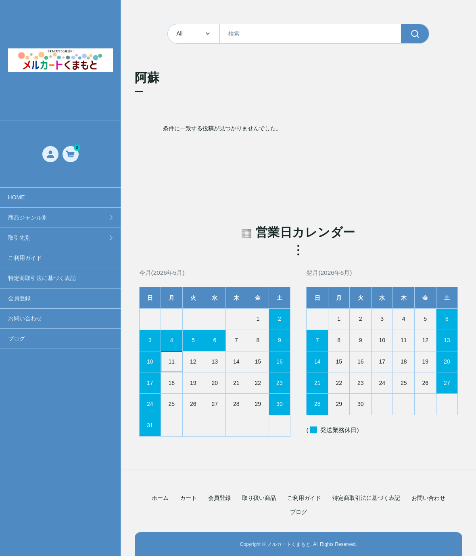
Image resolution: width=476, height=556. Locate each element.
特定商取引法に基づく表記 (42, 278)
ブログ (16, 338)
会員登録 (19, 298)
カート (188, 498)
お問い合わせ (25, 318)
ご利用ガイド (25, 258)
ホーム (160, 498)
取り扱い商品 (259, 498)
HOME (16, 197)
